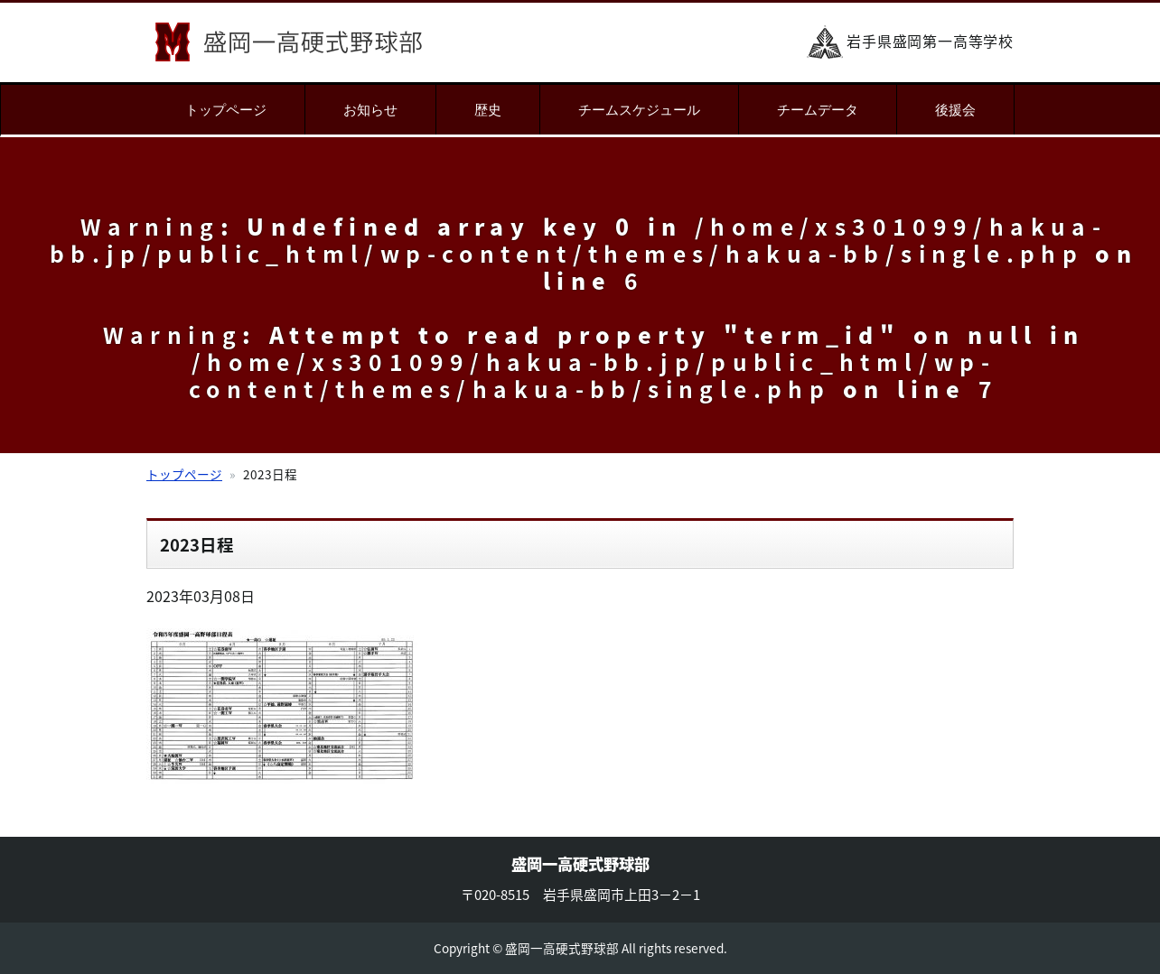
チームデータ (817, 109)
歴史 (487, 109)
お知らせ (370, 109)
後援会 (955, 109)
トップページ (226, 109)
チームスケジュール (639, 109)
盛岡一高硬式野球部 (288, 42)
